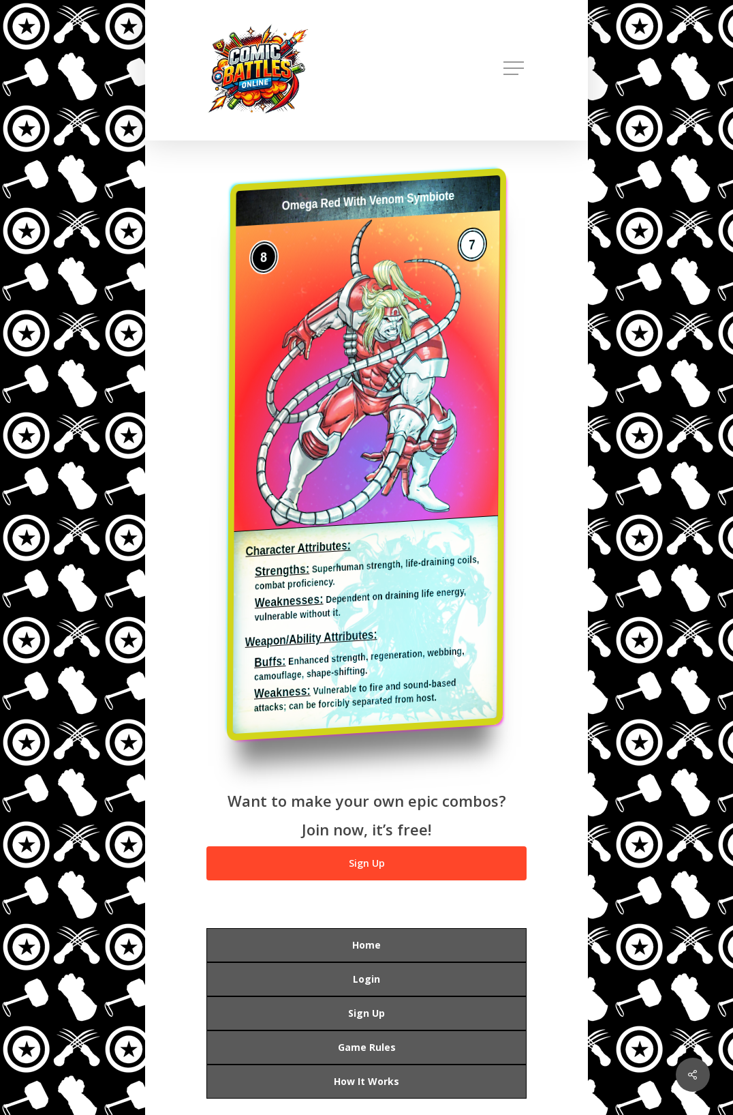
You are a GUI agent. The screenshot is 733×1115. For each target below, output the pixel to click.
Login (366, 978)
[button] (515, 68)
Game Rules (367, 1047)
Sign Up (366, 1013)
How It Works (366, 1081)
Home (366, 944)
